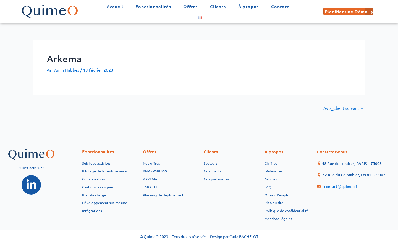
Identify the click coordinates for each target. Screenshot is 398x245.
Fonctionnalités (153, 6)
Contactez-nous (333, 145)
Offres (190, 6)
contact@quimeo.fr (341, 180)
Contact (280, 6)
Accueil (115, 6)
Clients (218, 6)
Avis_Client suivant (342, 108)
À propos (248, 6)
